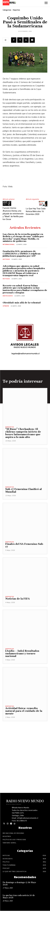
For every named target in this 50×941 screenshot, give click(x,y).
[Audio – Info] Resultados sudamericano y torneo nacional (22, 653)
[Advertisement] (25, 746)
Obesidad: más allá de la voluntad (22, 302)
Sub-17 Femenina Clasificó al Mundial (23, 490)
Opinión (6, 306)
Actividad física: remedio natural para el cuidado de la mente (23, 711)
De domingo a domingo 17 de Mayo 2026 (19, 883)
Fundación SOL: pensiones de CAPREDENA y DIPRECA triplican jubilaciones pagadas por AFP (21, 253)
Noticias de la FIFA (17, 598)
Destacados (8, 296)
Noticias (6, 259)
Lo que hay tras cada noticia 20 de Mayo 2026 (19, 896)
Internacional (9, 244)
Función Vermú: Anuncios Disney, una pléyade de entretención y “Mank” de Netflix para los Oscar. (13, 213)
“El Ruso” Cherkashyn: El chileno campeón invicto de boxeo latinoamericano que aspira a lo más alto (23, 433)
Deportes (16, 10)
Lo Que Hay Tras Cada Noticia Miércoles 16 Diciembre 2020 (35, 211)
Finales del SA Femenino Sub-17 (24, 545)
